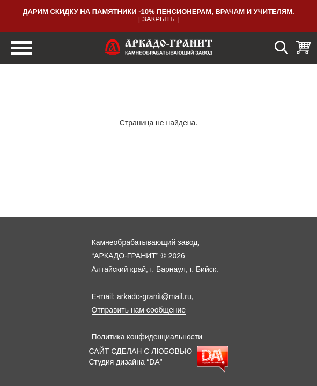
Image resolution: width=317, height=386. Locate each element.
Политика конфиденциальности (147, 336)
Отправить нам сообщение (139, 310)
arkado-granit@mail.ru (154, 296)
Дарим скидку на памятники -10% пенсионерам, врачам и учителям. (158, 12)
